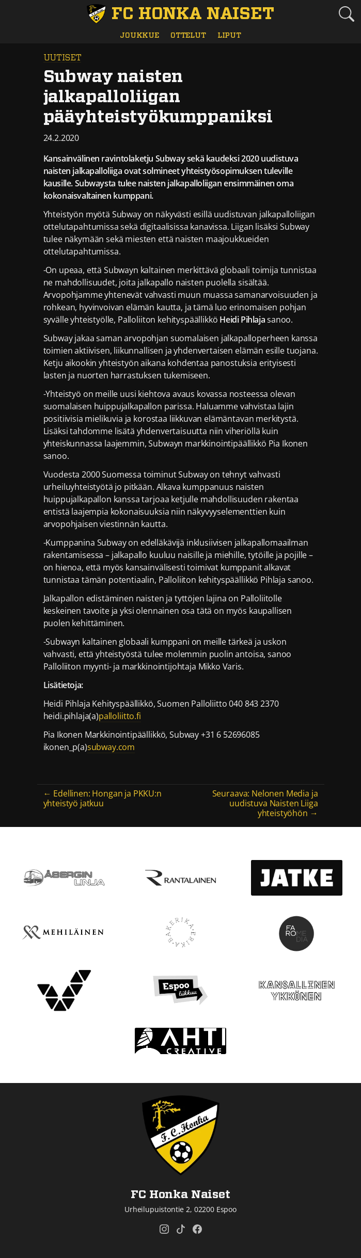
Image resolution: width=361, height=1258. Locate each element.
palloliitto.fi (120, 716)
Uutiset (62, 58)
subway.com (111, 747)
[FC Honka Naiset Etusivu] (181, 14)
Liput (229, 35)
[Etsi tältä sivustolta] (346, 14)
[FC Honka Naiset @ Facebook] (197, 1229)
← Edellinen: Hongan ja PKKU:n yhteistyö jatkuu (102, 798)
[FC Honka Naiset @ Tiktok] (180, 1229)
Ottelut (188, 35)
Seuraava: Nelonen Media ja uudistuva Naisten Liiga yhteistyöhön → (265, 803)
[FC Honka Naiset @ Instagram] (164, 1229)
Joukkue (139, 35)
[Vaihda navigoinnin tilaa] (14, 14)
